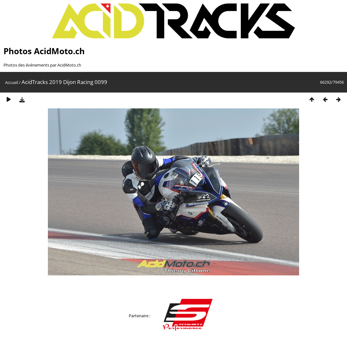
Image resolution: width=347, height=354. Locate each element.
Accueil (11, 82)
